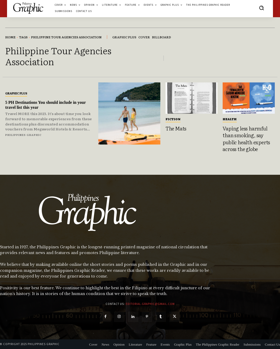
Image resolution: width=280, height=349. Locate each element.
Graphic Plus (16, 93)
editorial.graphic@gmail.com (150, 304)
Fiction (173, 119)
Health (230, 119)
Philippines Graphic (23, 135)
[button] (261, 8)
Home (10, 37)
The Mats (176, 128)
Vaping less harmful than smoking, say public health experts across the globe (246, 139)
